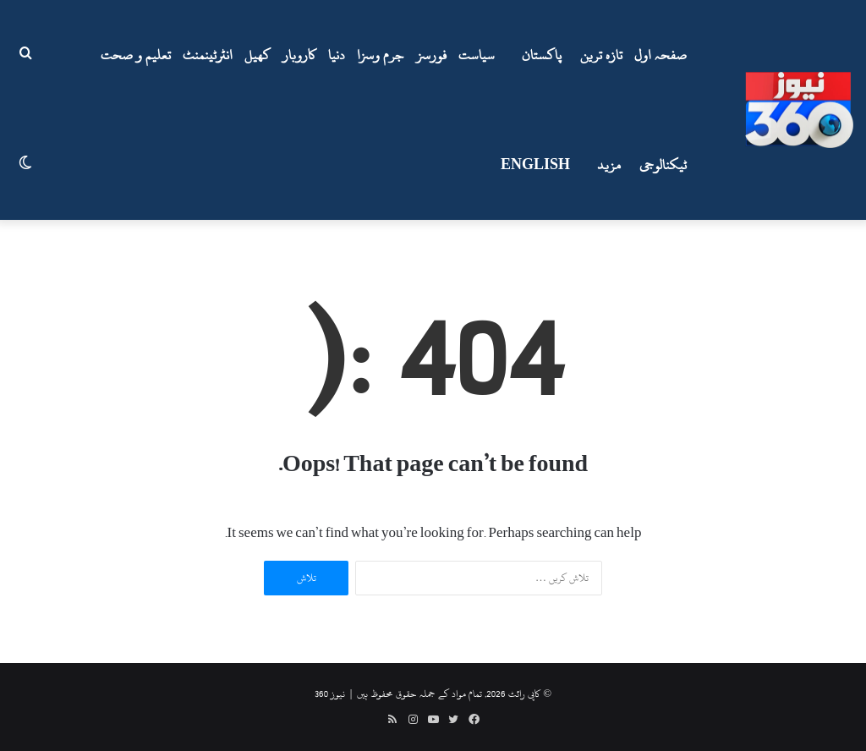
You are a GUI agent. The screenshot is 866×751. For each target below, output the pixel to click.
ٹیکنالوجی (663, 165)
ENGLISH (535, 165)
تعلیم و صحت (136, 55)
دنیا (336, 55)
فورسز (431, 55)
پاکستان (542, 55)
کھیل (257, 55)
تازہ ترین (601, 55)
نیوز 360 (330, 693)
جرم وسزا (380, 55)
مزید (609, 165)
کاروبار (299, 55)
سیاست (476, 55)
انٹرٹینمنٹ (208, 55)
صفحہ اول (660, 55)
